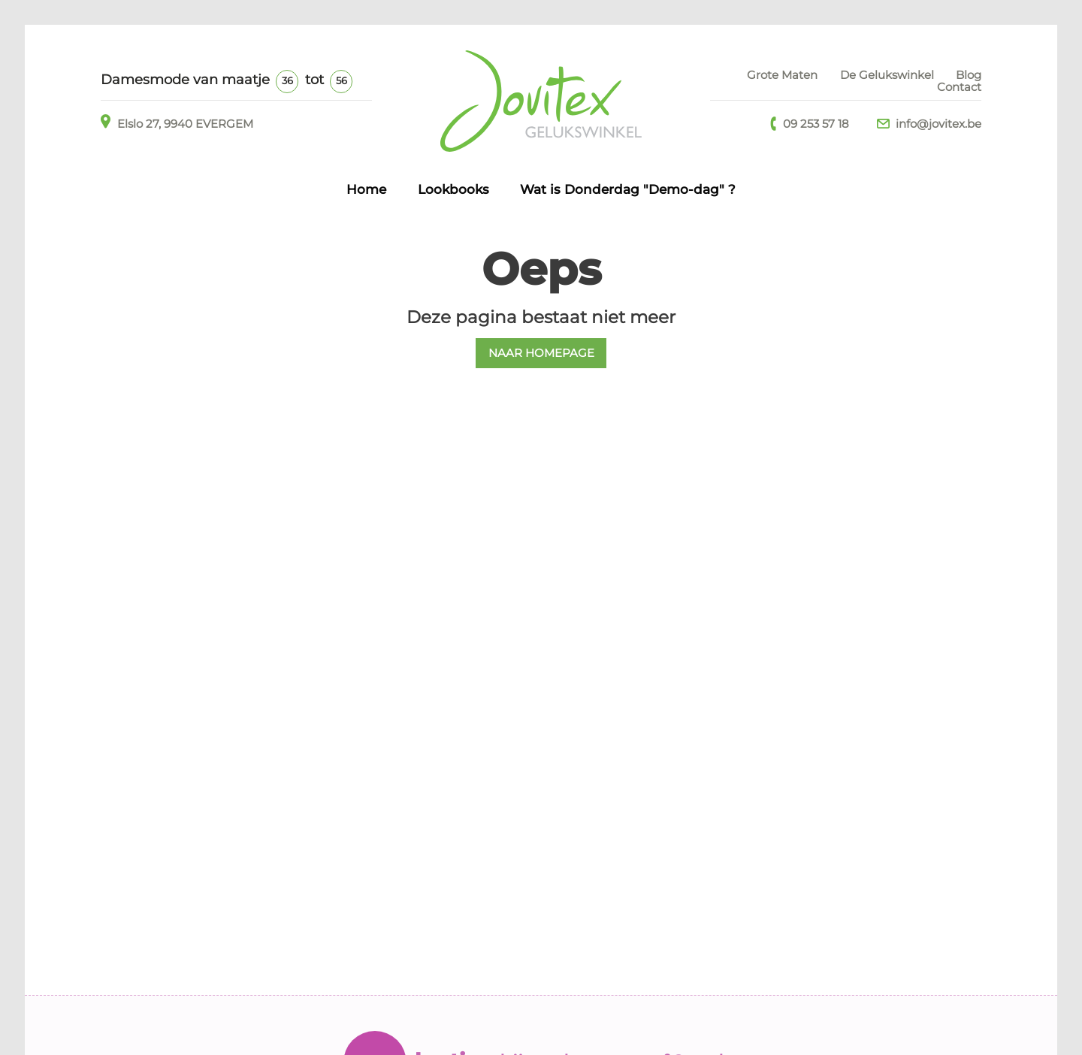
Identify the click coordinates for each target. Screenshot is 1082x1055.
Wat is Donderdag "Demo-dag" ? (628, 189)
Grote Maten (782, 74)
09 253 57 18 (809, 123)
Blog (968, 74)
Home (366, 189)
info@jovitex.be (929, 123)
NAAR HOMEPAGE (541, 353)
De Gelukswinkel (887, 74)
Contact (959, 86)
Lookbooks (453, 189)
